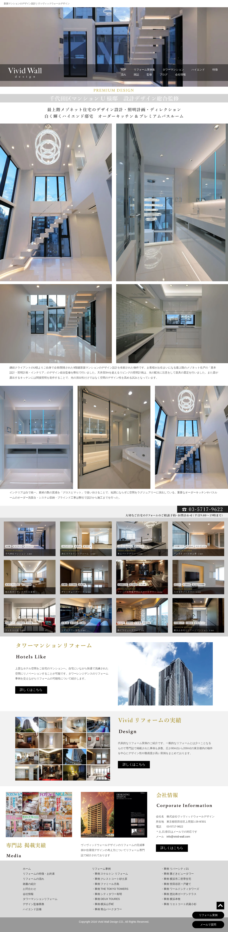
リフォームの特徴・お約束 (39, 873)
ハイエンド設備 (32, 909)
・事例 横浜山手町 (103, 904)
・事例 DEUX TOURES (106, 898)
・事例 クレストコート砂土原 (109, 878)
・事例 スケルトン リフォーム (110, 873)
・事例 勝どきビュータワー (177, 873)
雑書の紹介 (29, 883)
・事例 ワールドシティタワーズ (180, 888)
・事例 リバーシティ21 (175, 868)
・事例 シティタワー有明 (107, 894)
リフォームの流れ (33, 878)
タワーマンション (173, 69)
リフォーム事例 (101, 868)
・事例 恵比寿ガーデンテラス (178, 894)
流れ (123, 74)
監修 (149, 74)
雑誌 (136, 74)
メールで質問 (208, 924)
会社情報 (180, 74)
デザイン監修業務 (33, 904)
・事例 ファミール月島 (105, 883)
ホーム (27, 868)
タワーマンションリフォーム (40, 898)
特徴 (215, 69)
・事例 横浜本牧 (170, 898)
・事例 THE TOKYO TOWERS (110, 888)
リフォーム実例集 (144, 69)
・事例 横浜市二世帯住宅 (176, 878)
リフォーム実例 (208, 915)
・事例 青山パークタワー (107, 909)
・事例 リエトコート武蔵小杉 (178, 904)
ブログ (164, 74)
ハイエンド (198, 69)
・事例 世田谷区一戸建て (176, 883)
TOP (123, 69)
